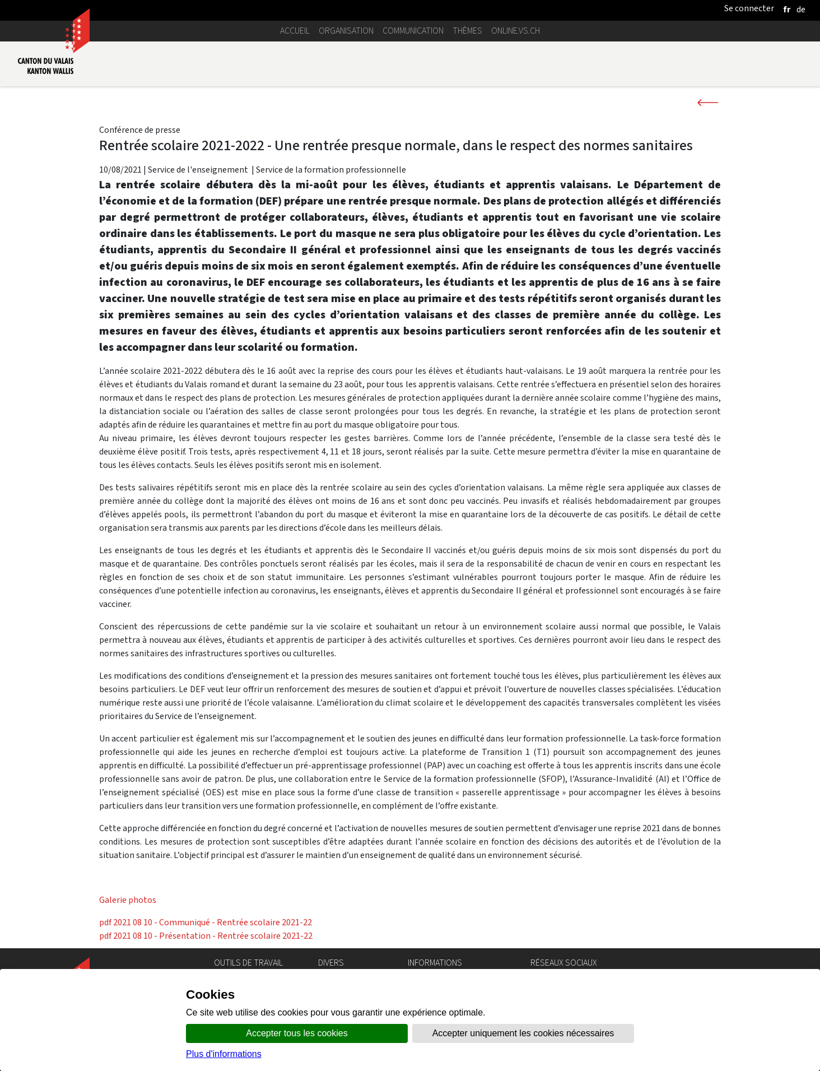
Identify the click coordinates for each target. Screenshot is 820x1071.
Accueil (295, 30)
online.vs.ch (515, 30)
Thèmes (467, 30)
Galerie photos (127, 900)
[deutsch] (800, 9)
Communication (413, 30)
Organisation (346, 30)
